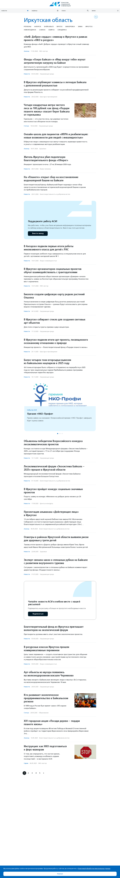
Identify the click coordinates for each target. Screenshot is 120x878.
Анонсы (26, 51)
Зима (80, 26)
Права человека (45, 169)
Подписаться (37, 614)
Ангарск (37, 26)
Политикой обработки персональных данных (94, 868)
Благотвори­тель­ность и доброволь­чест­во (55, 194)
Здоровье (42, 148)
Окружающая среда (47, 74)
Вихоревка (70, 26)
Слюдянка (62, 30)
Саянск (42, 30)
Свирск (51, 30)
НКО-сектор (43, 51)
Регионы (27, 26)
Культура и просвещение (48, 97)
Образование (43, 713)
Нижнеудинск (30, 30)
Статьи (26, 126)
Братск (59, 26)
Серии (26, 763)
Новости (27, 74)
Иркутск (89, 26)
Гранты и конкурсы (46, 503)
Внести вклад (37, 233)
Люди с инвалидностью (48, 261)
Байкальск (49, 26)
